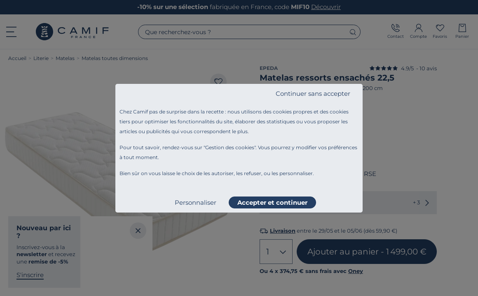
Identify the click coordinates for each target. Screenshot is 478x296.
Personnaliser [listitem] (195, 202)
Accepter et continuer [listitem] (272, 202)
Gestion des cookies (229, 147)
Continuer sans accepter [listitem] (313, 93)
